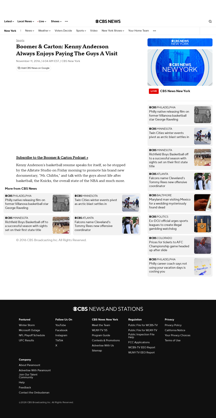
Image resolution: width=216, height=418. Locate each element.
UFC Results (26, 340)
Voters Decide (63, 30)
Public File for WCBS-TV (143, 325)
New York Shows (113, 30)
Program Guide (101, 335)
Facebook (61, 330)
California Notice (175, 330)
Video (94, 30)
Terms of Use (173, 340)
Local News (25, 21)
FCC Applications (139, 342)
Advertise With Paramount (35, 370)
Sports (81, 30)
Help (22, 382)
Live (42, 21)
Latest (9, 21)
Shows (56, 21)
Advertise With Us (103, 345)
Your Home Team (138, 30)
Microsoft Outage (29, 330)
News (29, 30)
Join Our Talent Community (28, 376)
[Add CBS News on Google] (33, 68)
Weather (44, 30)
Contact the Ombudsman (34, 392)
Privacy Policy (173, 325)
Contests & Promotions (106, 340)
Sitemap (97, 350)
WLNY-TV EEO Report (141, 352)
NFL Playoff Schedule (32, 335)
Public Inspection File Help (141, 336)
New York (10, 31)
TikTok (59, 340)
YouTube (60, 325)
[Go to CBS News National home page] (108, 21)
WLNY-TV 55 (99, 330)
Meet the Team (101, 325)
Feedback (25, 387)
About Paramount (29, 365)
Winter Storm (27, 325)
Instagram (61, 335)
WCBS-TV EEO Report (141, 347)
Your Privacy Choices (177, 335)
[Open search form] (210, 21)
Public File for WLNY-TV (142, 330)
